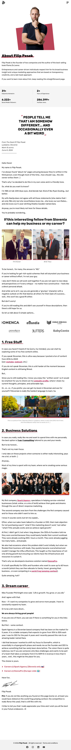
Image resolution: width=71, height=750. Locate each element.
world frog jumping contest (44, 571)
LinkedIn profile (41, 381)
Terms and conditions (50, 743)
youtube (10, 362)
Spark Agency (23, 500)
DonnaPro (52, 561)
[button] (67, 3)
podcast (18, 362)
